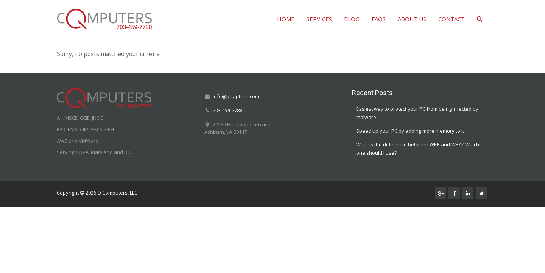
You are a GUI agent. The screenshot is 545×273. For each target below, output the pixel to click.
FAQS (379, 19)
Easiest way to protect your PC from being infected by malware (417, 113)
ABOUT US (412, 19)
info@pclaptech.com (236, 96)
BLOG (352, 19)
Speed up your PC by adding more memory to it (410, 130)
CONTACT (451, 19)
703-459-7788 (227, 110)
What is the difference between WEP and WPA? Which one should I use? (417, 148)
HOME (285, 19)
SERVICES (319, 19)
